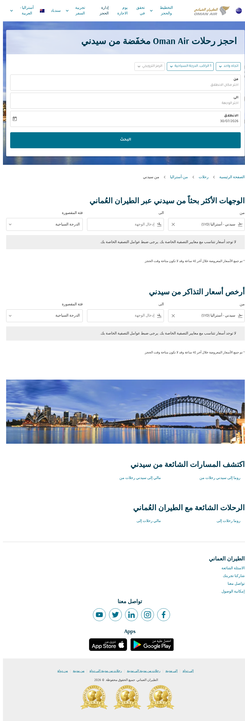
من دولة (59, 671)
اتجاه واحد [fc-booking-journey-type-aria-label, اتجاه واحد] (228, 66)
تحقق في (137, 10)
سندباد (53, 11)
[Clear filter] (170, 224)
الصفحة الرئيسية (229, 177)
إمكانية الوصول (230, 592)
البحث (122, 140)
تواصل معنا (233, 584)
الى (233, 98)
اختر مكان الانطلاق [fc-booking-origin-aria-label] (221, 85)
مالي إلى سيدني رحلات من (137, 478)
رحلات (201, 177)
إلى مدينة (169, 671)
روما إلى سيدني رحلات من (217, 478)
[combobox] (207, 224)
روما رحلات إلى (226, 521)
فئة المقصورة (69, 213)
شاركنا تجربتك (231, 576)
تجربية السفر (71, 10)
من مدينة (75, 671)
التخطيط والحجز (157, 10)
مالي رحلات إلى (146, 521)
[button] (187, 66)
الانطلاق (228, 116)
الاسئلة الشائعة (230, 568)
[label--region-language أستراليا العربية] (24, 10)
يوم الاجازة (119, 10)
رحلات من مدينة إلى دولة (102, 671)
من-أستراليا (176, 177)
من (233, 79)
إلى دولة (185, 671)
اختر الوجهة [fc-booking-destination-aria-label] (227, 103)
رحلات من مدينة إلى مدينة (140, 671)
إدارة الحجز (101, 10)
